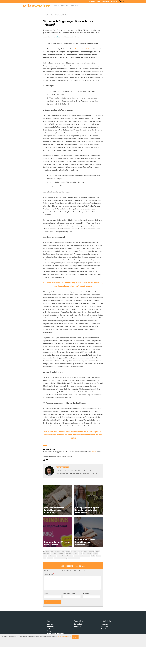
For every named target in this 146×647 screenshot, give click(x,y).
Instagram (104, 624)
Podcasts (64, 6)
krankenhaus (61, 553)
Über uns (74, 6)
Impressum (114, 1)
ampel (47, 551)
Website (86, 593)
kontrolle (54, 553)
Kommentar (49, 574)
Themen (56, 6)
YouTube (104, 629)
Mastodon (104, 626)
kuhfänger (68, 553)
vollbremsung (63, 558)
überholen (49, 558)
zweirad (77, 558)
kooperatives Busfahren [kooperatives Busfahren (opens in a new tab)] (84, 49)
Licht (80, 553)
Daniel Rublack (56, 37)
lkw (84, 553)
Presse (49, 631)
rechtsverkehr (69, 555)
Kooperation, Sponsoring (55, 633)
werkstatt (71, 558)
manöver (89, 553)
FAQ (98, 1)
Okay (75, 637)
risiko (76, 555)
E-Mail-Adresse (69, 593)
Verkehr (56, 558)
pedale (45, 555)
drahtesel (73, 551)
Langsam (75, 553)
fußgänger (91, 551)
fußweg (97, 551)
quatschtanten (52, 555)
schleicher (81, 555)
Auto (52, 551)
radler (62, 555)
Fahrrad (80, 551)
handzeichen (46, 553)
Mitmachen (92, 1)
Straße (92, 555)
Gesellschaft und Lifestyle (52, 15)
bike (63, 551)
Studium (65, 15)
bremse (68, 551)
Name (46, 593)
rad (58, 555)
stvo (44, 558)
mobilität (95, 553)
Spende (93, 452)
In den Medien (52, 629)
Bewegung (57, 551)
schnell (87, 555)
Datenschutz (105, 1)
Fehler (85, 551)
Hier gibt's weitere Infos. (64, 636)
